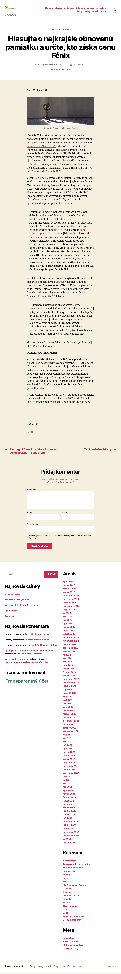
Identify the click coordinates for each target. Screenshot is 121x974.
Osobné (67, 893)
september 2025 (71, 607)
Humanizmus (69, 872)
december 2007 (71, 823)
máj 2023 (67, 704)
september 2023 (71, 690)
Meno (30, 514)
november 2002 (71, 833)
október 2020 (70, 812)
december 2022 (71, 722)
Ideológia (67, 876)
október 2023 (69, 687)
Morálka (67, 883)
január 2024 (69, 677)
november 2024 (71, 642)
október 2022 (69, 729)
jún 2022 (67, 743)
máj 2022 (67, 746)
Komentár (31, 491)
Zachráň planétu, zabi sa (17, 601)
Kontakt (70, 8)
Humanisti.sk (19, 967)
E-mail (65, 514)
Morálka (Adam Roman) (75, 886)
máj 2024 (67, 663)
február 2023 (69, 715)
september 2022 (71, 732)
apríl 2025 (68, 624)
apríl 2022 (68, 750)
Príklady (67, 900)
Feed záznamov (71, 942)
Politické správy (71, 896)
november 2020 (71, 809)
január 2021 (69, 802)
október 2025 (69, 604)
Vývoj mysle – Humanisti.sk (18, 660)
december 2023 (71, 680)
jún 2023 (67, 701)
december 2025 (71, 597)
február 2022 (69, 757)
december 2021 (71, 763)
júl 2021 (67, 781)
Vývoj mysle (11, 612)
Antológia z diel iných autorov (78, 865)
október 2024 (69, 645)
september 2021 (71, 774)
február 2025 (69, 631)
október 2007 (70, 826)
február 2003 (69, 830)
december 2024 (71, 638)
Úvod (65, 910)
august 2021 (69, 777)
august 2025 (69, 611)
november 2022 (71, 725)
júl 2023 (67, 697)
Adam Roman (69, 862)
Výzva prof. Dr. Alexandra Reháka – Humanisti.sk (29, 652)
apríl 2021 (68, 791)
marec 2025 (69, 628)
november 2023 (71, 684)
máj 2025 (67, 621)
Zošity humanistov (72, 921)
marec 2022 (69, 753)
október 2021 (69, 770)
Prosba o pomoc (13, 595)
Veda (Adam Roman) (73, 917)
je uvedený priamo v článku (54, 66)
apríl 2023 (68, 708)
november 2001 (71, 837)
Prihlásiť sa (68, 939)
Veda (65, 914)
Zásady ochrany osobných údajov (91, 12)
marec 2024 (69, 670)
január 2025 (69, 635)
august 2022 (69, 736)
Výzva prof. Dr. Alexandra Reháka (21, 606)
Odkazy (103, 8)
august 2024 (69, 652)
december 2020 (71, 805)
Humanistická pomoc (73, 869)
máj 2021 (67, 788)
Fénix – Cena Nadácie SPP (41, 147)
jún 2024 (67, 659)
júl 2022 (67, 739)
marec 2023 (69, 711)
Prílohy (66, 903)
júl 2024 (67, 656)
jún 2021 (67, 784)
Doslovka (9, 617)
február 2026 (69, 590)
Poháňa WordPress (72, 967)
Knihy (66, 879)
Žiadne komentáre (62, 70)
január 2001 (69, 843)
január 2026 (69, 593)
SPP (32, 433)
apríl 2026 (68, 583)
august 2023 (69, 694)
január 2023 (69, 718)
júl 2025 (67, 614)
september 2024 (71, 649)
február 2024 (69, 673)
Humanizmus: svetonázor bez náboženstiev (26, 663)
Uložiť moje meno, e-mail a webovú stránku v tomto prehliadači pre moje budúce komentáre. (60, 538)
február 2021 (69, 798)
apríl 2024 (68, 666)
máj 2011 (67, 819)
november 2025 (71, 600)
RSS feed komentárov (74, 946)
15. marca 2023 (79, 66)
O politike (67, 889)
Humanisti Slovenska (55, 8)
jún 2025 (67, 617)
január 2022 (69, 760)
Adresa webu (32, 525)
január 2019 (69, 816)
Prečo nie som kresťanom (29, 655)
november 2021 (71, 767)
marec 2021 (69, 795)
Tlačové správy (60, 31)
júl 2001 (67, 840)
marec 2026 (69, 586)
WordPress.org (70, 949)
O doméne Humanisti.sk (86, 8)
